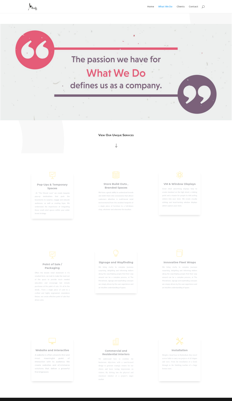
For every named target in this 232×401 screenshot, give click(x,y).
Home (150, 6)
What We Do (165, 6)
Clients (181, 6)
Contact (193, 6)
